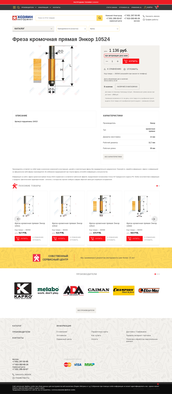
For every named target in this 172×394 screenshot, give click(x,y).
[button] (117, 61)
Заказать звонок (151, 16)
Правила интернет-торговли (138, 336)
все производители (86, 310)
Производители (27, 7)
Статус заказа (111, 7)
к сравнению (114, 69)
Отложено (124, 7)
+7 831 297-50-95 (132, 15)
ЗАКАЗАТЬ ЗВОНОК (21, 375)
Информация (43, 7)
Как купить (96, 336)
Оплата (94, 339)
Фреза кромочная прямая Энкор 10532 (67, 224)
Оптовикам (61, 336)
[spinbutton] (112, 61)
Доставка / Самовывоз (136, 332)
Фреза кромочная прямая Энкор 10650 (141, 224)
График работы (150, 20)
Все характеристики (113, 157)
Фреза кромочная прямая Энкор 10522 (104, 224)
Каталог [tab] (33, 28)
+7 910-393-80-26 (132, 18)
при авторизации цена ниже (116, 56)
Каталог (17, 326)
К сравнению (38, 237)
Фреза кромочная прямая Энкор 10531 (30, 224)
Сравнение (136, 7)
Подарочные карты (99, 332)
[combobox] (71, 28)
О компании (62, 332)
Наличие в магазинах (127, 87)
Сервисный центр (64, 339)
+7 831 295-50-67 (114, 18)
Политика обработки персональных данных (142, 340)
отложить (132, 69)
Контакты (56, 7)
